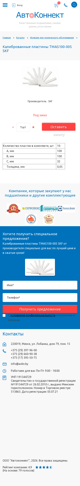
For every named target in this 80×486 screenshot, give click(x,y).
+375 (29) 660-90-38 (24, 353)
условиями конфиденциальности (32, 315)
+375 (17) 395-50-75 (24, 357)
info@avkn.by (19, 363)
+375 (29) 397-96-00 (24, 350)
